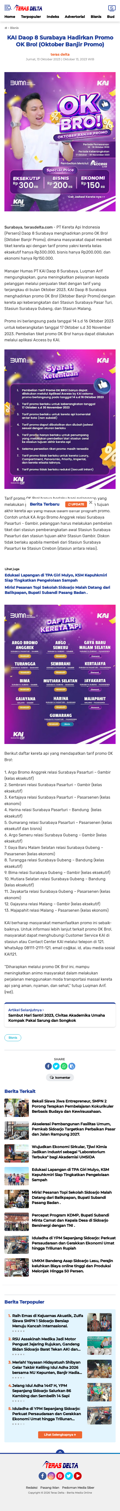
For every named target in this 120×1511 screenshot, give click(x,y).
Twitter (71, 1478)
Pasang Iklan (49, 1487)
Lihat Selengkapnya (60, 1434)
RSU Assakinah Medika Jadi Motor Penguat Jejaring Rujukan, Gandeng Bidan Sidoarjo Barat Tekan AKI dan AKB (45, 1344)
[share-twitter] (56, 1066)
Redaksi (31, 1487)
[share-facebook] (48, 1066)
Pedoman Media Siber (78, 1487)
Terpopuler (31, 16)
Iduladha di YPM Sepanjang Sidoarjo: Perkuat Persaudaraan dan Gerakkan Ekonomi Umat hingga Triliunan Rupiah (46, 1413)
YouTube (81, 1478)
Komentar (60, 1077)
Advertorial (75, 16)
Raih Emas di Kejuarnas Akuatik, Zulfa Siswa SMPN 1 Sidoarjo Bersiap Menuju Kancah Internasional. (47, 1320)
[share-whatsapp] (64, 1066)
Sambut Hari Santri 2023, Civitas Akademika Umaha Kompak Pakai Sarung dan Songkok (56, 1018)
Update (76, 504)
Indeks (53, 16)
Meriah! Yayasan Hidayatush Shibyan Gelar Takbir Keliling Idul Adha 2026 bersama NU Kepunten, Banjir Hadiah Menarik (47, 1367)
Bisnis (96, 16)
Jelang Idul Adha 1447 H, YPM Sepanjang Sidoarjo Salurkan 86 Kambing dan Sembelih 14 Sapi (41, 1390)
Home (9, 16)
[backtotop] (60, 1453)
